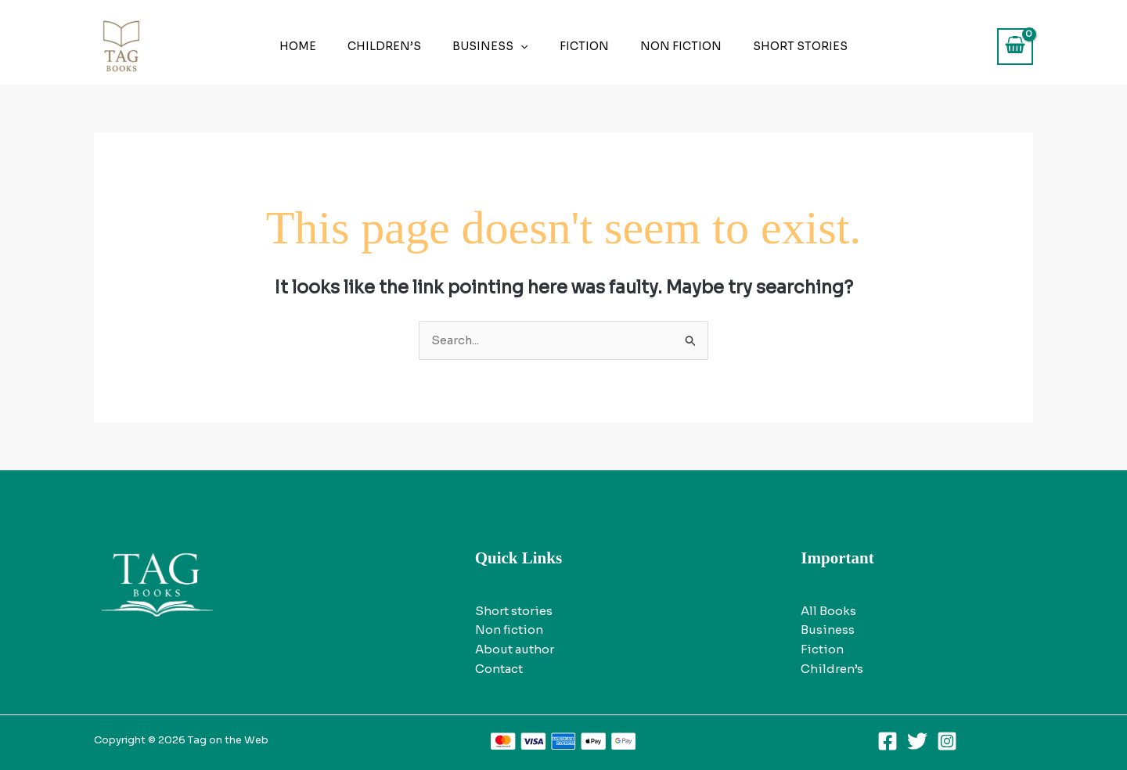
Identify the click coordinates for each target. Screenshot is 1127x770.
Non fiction (667, 46)
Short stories (776, 46)
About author (514, 649)
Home (321, 46)
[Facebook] (887, 741)
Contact (499, 669)
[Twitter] (917, 741)
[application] (525, 46)
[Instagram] (947, 741)
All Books (828, 610)
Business (494, 46)
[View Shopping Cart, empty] (1015, 46)
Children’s (398, 46)
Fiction (579, 46)
